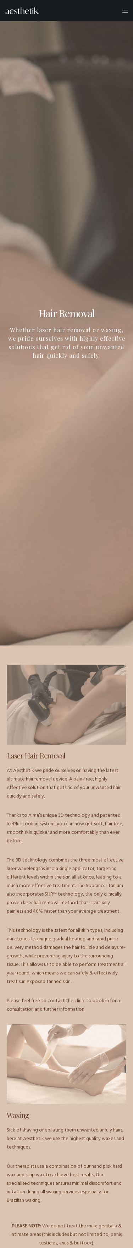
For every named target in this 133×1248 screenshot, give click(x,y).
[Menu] (123, 10)
